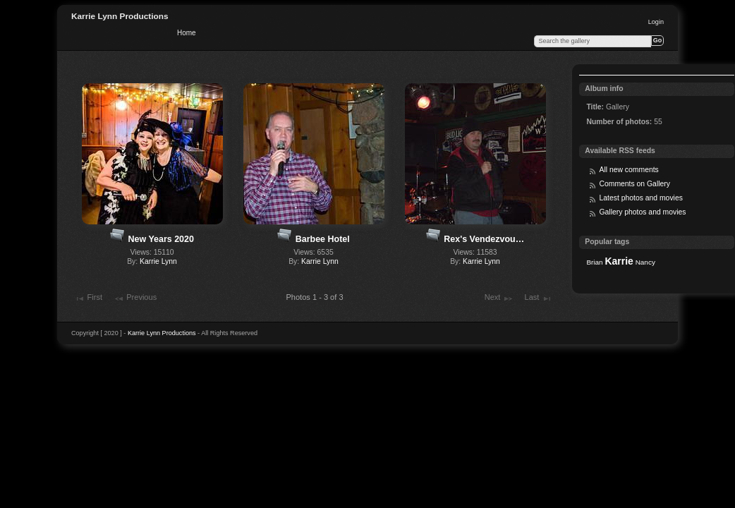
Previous (135, 298)
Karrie (619, 261)
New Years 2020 (161, 239)
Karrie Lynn (158, 261)
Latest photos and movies (640, 198)
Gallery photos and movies (642, 212)
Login (656, 21)
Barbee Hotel (323, 239)
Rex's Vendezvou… (484, 239)
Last (538, 298)
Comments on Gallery (634, 184)
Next (499, 298)
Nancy (645, 262)
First (88, 298)
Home (186, 33)
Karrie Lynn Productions (120, 16)
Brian (594, 262)
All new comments (628, 170)
